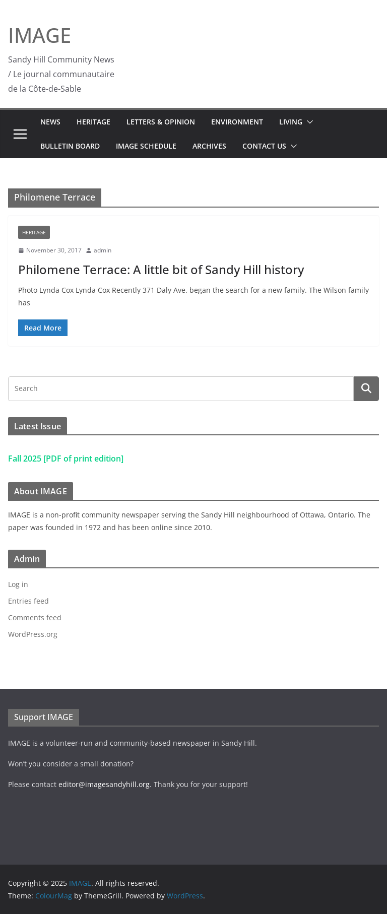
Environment (237, 121)
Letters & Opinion (160, 121)
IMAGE (39, 35)
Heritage (93, 121)
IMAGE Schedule (146, 146)
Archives (209, 146)
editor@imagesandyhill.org (104, 784)
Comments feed (34, 617)
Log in (18, 584)
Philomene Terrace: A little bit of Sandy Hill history (161, 269)
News (50, 121)
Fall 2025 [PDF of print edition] (65, 458)
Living (290, 121)
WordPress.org (32, 634)
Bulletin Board (70, 146)
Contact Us (264, 146)
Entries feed (28, 601)
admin (102, 250)
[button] (307, 122)
